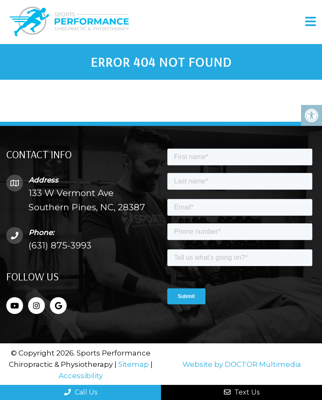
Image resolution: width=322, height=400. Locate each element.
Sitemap (133, 364)
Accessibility (81, 375)
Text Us (242, 392)
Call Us (80, 392)
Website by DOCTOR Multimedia (241, 364)
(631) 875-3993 (60, 245)
